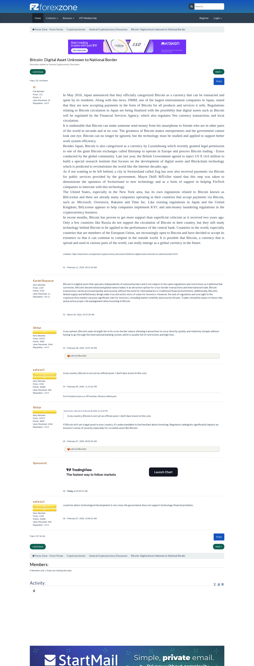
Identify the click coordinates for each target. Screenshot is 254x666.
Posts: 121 (38, 94)
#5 (64, 441)
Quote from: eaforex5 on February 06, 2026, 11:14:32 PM (86, 411)
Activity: (38, 583)
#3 (64, 348)
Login (218, 18)
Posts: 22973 (39, 338)
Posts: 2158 (38, 384)
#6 (64, 491)
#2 (64, 314)
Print (219, 81)
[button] (219, 81)
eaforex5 (74, 355)
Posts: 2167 (38, 288)
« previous (37, 71)
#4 (64, 386)
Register (204, 18)
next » (218, 71)
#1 (64, 267)
